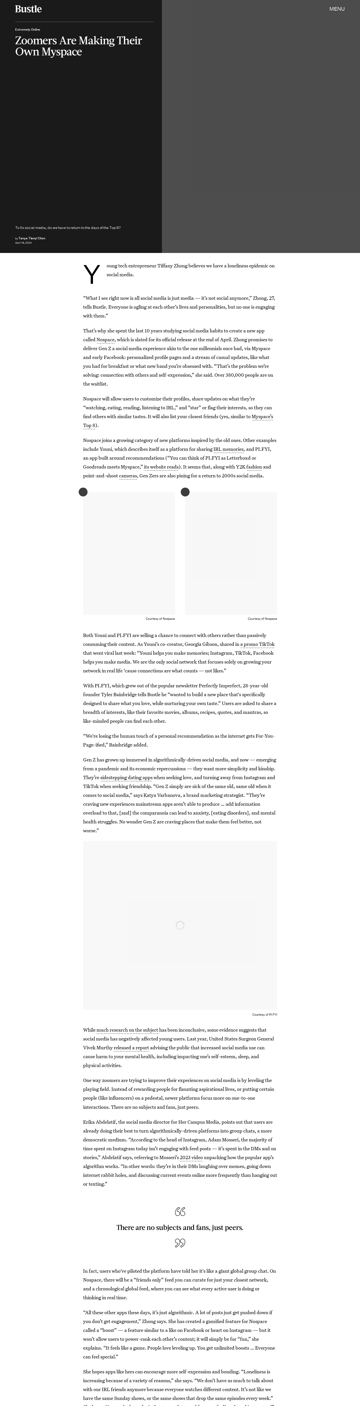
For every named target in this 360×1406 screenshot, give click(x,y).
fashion (254, 466)
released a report (131, 1047)
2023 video (191, 1157)
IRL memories (228, 449)
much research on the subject (128, 1030)
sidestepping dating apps (126, 777)
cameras (128, 475)
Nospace (105, 339)
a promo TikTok (257, 644)
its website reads (161, 466)
